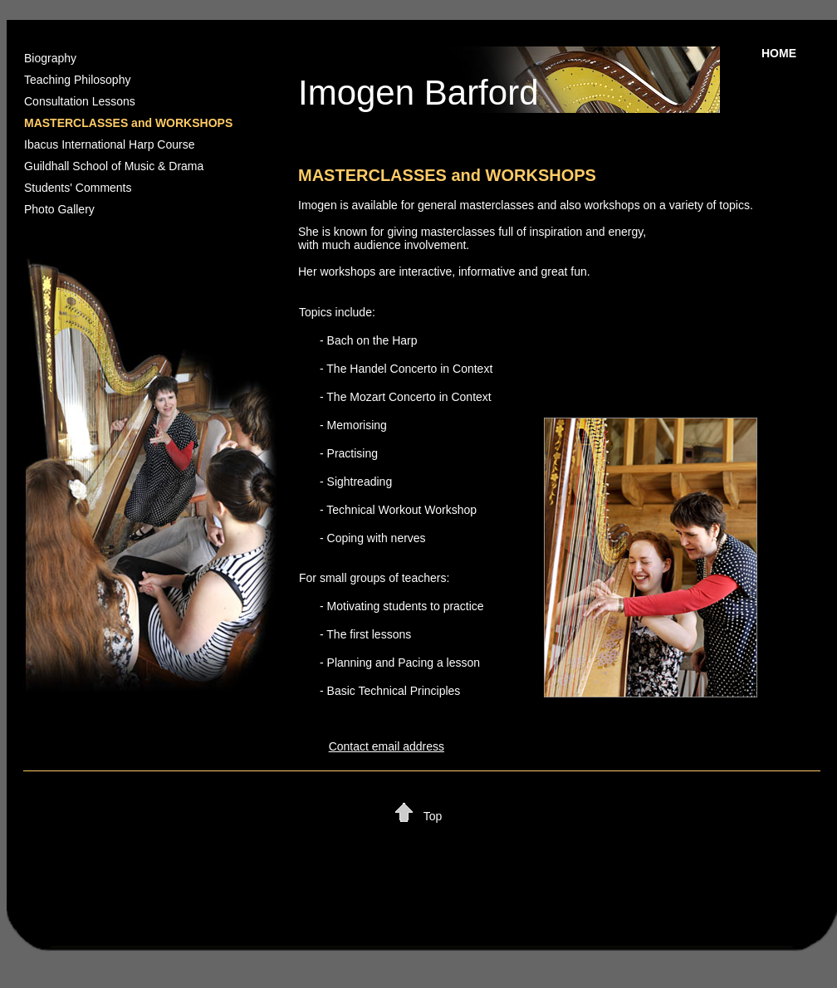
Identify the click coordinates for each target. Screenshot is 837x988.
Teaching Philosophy (77, 79)
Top (433, 816)
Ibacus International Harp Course (109, 144)
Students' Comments (78, 187)
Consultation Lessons (79, 101)
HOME (778, 53)
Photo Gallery (59, 209)
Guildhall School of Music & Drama (113, 166)
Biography (50, 58)
